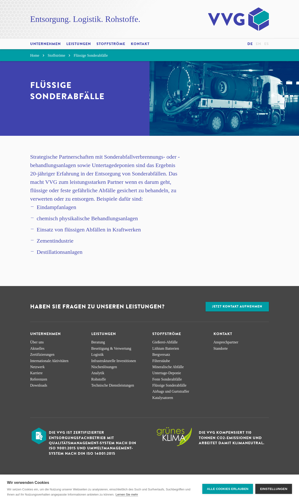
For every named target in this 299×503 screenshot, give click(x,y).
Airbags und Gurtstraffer (170, 391)
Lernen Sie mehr (127, 494)
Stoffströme (110, 44)
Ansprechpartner (226, 342)
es (266, 44)
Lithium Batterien (165, 348)
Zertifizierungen (42, 354)
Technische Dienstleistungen (112, 385)
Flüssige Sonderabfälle (91, 55)
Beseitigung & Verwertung (111, 348)
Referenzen (38, 379)
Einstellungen (273, 489)
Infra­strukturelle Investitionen (113, 361)
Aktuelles (37, 348)
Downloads (38, 385)
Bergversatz (161, 354)
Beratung (98, 342)
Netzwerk (37, 367)
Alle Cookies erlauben (228, 489)
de (250, 44)
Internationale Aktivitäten (49, 361)
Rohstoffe (98, 379)
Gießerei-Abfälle (165, 342)
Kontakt (140, 44)
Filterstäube (161, 361)
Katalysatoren (162, 398)
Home (38, 55)
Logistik (97, 354)
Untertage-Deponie (166, 373)
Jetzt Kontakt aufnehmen (237, 306)
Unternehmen (45, 44)
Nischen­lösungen (104, 367)
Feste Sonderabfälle (167, 379)
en (258, 44)
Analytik (97, 373)
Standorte (221, 348)
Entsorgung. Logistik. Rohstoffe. (85, 19)
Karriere (36, 373)
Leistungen (78, 44)
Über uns (37, 342)
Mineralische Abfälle (168, 367)
